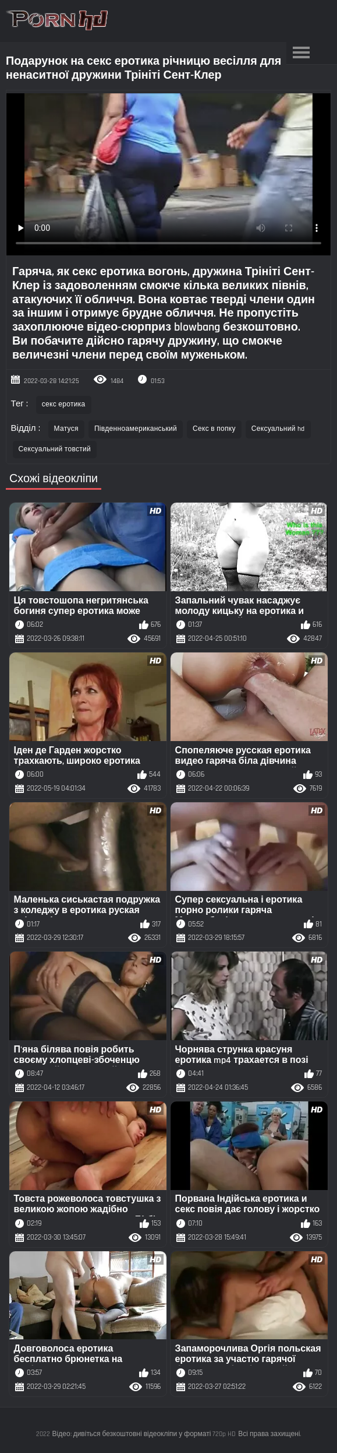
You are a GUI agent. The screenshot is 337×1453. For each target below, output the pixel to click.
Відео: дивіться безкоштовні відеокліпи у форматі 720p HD (144, 1434)
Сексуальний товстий (55, 449)
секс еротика (64, 404)
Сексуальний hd (278, 428)
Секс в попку (214, 428)
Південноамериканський (135, 428)
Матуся (66, 428)
